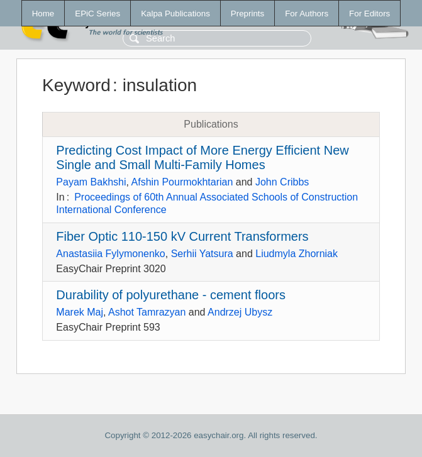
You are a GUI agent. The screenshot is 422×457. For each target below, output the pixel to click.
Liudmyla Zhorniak (296, 253)
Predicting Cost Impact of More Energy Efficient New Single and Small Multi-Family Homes (202, 157)
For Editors (369, 13)
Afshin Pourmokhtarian (182, 182)
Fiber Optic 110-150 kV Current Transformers (182, 236)
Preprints (247, 13)
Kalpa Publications (175, 13)
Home (43, 13)
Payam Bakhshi (91, 182)
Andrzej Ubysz (240, 312)
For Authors (306, 13)
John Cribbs (282, 182)
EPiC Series (97, 13)
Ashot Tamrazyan (147, 312)
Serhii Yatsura (202, 253)
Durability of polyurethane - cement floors (171, 295)
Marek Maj (79, 312)
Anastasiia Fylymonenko (110, 253)
